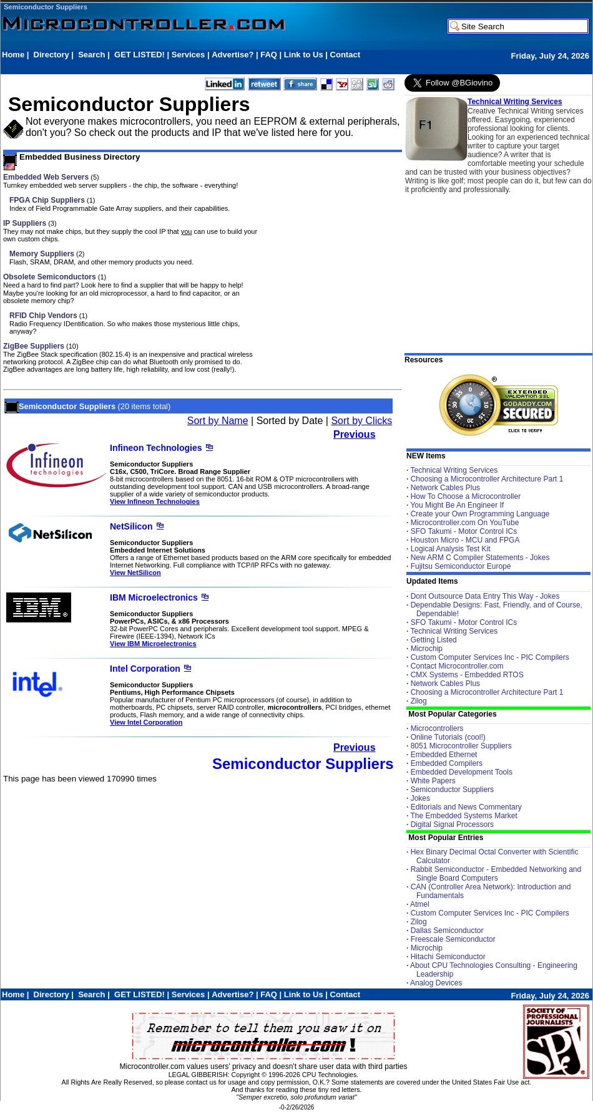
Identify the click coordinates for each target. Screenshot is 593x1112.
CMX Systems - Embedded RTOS (467, 674)
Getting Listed (434, 640)
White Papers (433, 780)
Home (13, 54)
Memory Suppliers (41, 253)
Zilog (419, 701)
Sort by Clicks (361, 420)
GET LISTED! (139, 54)
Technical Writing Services (515, 101)
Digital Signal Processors (452, 824)
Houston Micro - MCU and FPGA (465, 540)
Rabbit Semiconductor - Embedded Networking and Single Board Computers (496, 873)
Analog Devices (436, 983)
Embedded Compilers (447, 763)
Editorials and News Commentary (466, 807)
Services (188, 54)
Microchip (427, 648)
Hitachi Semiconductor (448, 956)
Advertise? (232, 54)
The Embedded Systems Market (463, 815)
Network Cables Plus (445, 487)
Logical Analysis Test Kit (451, 548)
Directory (51, 54)
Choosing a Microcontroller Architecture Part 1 (487, 479)
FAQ (268, 54)
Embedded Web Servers (46, 177)
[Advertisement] (229, 66)
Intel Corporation (145, 669)
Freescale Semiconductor (453, 939)
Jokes (420, 798)
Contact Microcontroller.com (457, 666)
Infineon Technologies (156, 448)
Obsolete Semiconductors (49, 277)
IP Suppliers (24, 223)
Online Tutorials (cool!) (448, 737)
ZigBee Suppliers (33, 346)
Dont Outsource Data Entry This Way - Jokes (485, 596)
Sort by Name (217, 420)
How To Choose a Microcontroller (466, 496)
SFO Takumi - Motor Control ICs (464, 531)
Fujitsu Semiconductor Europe (461, 566)
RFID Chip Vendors (43, 315)
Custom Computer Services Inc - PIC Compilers (490, 657)
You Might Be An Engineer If (457, 505)
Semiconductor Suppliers (45, 7)
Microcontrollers (437, 728)
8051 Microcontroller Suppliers (461, 746)
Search (91, 54)
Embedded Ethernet (444, 754)
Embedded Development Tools (461, 772)
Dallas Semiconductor (447, 930)
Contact (345, 54)
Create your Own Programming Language (480, 514)
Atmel (419, 904)
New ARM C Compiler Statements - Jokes (480, 557)
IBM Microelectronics (154, 597)
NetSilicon (131, 526)
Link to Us (303, 54)
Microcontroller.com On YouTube (465, 522)
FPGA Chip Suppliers (47, 200)
